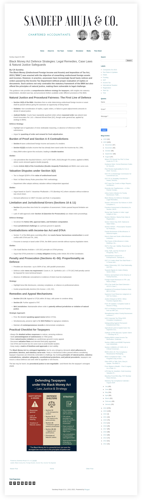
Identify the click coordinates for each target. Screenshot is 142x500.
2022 (105, 414)
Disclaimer (79, 51)
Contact (70, 51)
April (107, 395)
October (108, 151)
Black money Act (20, 463)
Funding (105, 77)
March (107, 398)
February (108, 401)
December (109, 145)
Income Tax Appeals (50, 463)
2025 (105, 142)
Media (89, 51)
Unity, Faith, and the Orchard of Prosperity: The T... (115, 252)
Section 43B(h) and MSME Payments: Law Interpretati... (117, 343)
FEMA (105, 75)
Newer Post (14, 469)
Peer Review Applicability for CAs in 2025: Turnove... (117, 170)
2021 (105, 417)
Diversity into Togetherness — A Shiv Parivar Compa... (117, 189)
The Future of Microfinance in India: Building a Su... (117, 242)
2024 (105, 408)
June (107, 389)
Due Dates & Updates (110, 72)
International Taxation (110, 85)
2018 (105, 426)
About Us (51, 51)
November (109, 148)
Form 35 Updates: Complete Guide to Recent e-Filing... (117, 305)
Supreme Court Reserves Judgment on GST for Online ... (118, 295)
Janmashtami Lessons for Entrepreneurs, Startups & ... (115, 256)
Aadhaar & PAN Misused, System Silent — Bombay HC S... (118, 333)
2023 (105, 411)
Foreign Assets (30, 463)
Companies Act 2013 (110, 70)
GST (104, 80)
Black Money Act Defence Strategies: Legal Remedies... (117, 199)
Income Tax (39, 463)
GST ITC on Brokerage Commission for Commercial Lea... (118, 175)
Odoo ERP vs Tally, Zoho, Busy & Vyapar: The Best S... (116, 362)
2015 (105, 435)
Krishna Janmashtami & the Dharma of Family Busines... (118, 276)
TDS (104, 93)
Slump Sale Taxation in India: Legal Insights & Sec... (117, 213)
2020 (105, 420)
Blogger (87, 489)
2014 (105, 438)
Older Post (89, 469)
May (106, 392)
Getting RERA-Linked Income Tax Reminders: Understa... (116, 338)
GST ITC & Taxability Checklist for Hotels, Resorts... (116, 179)
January (108, 404)
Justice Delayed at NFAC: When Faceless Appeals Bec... (116, 300)
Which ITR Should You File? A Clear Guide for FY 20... (117, 160)
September (109, 154)
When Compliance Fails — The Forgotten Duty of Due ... (115, 357)
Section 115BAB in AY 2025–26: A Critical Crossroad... (116, 348)
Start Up (105, 90)
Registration (107, 88)
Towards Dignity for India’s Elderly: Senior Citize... (116, 271)
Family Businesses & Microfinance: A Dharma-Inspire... (117, 232)
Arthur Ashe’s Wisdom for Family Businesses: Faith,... (116, 194)
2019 (105, 423)
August (107, 157)
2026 (105, 139)
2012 (105, 444)
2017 (105, 429)
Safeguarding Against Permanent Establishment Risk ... (116, 324)
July (106, 386)
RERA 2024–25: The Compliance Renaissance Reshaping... (116, 353)
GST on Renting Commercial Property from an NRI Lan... (117, 309)
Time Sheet (98, 51)
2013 (105, 441)
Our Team (60, 51)
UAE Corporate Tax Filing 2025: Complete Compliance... (115, 319)
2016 (105, 432)
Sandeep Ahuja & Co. (23, 460)
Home (42, 51)
